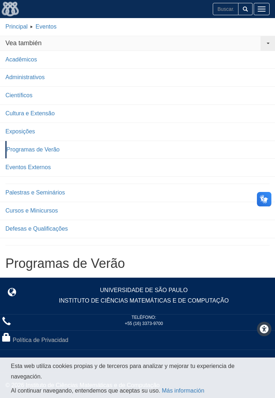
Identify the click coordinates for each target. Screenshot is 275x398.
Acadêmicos (21, 59)
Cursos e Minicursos (31, 210)
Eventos (45, 26)
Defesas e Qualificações (36, 229)
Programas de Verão (33, 149)
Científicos (19, 95)
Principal (16, 26)
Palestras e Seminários (35, 192)
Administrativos (25, 77)
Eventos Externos (28, 167)
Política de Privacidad (40, 340)
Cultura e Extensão (30, 113)
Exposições (20, 131)
